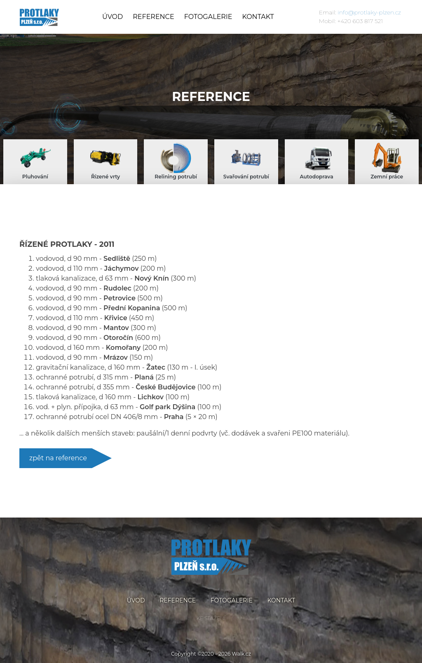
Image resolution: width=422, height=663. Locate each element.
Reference (153, 17)
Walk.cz (241, 654)
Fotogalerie (208, 17)
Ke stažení (210, 618)
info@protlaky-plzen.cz (369, 12)
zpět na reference (58, 458)
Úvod (112, 17)
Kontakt (258, 17)
